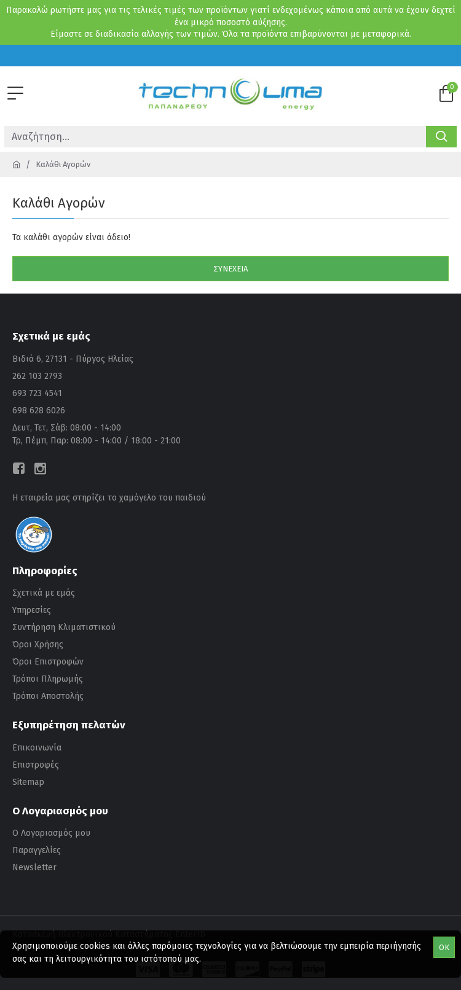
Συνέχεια (230, 268)
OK (444, 947)
